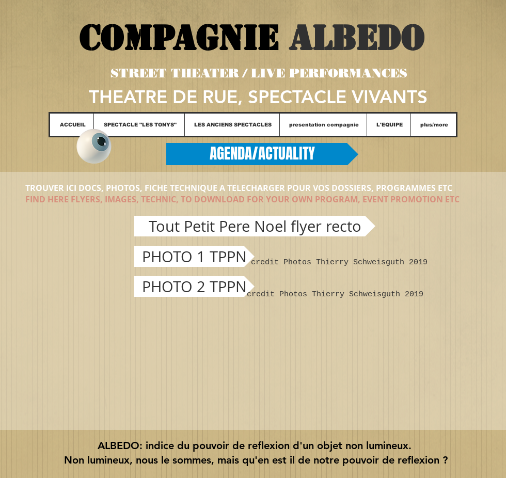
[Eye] (93, 146)
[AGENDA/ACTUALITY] (262, 154)
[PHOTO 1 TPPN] (194, 256)
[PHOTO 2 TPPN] (194, 286)
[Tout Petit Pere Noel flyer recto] (254, 226)
